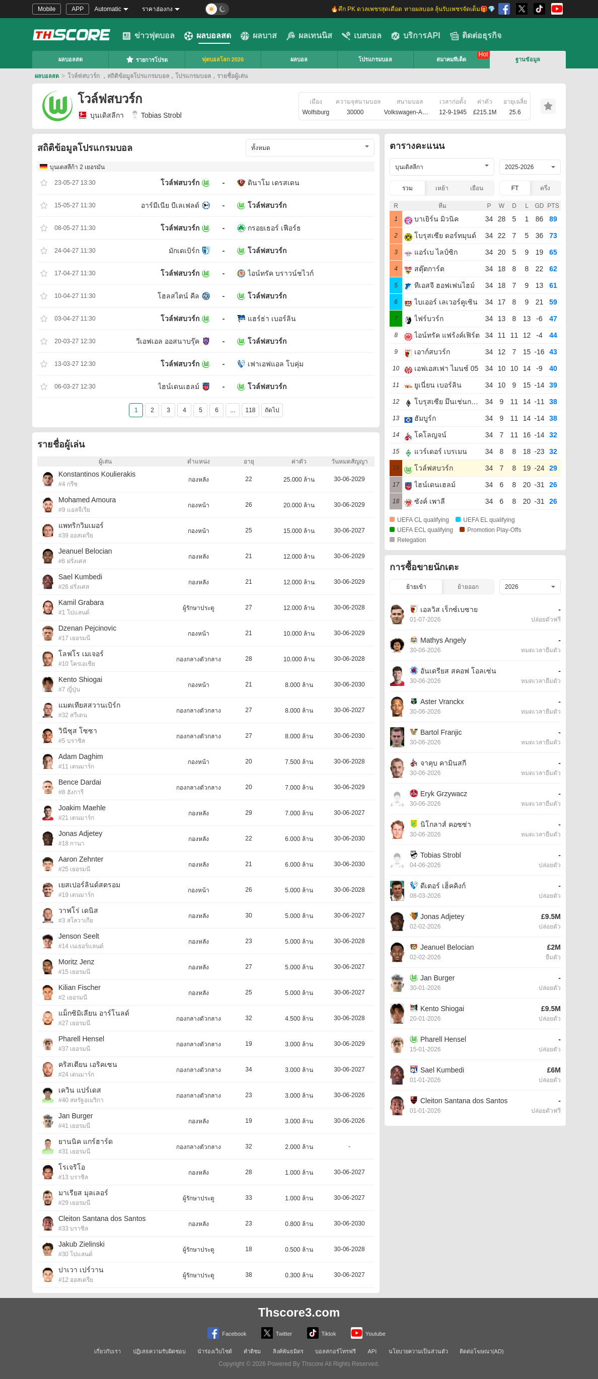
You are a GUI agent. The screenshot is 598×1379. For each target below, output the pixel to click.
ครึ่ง (545, 188)
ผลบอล (299, 59)
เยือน (476, 188)
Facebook (226, 1333)
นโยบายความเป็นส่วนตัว (418, 1351)
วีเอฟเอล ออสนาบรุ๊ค (167, 341)
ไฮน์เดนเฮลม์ (178, 386)
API (372, 1351)
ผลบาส (259, 35)
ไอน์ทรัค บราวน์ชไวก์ (281, 273)
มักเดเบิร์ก (184, 251)
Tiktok (321, 1333)
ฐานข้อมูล (527, 59)
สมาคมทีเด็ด (451, 59)
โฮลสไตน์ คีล (178, 296)
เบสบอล (362, 35)
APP (77, 9)
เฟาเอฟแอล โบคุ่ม (276, 364)
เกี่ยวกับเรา (107, 1351)
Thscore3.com (299, 1312)
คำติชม (252, 1351)
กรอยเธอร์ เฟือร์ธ (274, 228)
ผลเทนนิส (309, 35)
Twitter (276, 1333)
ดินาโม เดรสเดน (274, 183)
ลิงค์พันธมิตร (288, 1351)
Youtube (368, 1333)
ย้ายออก (468, 586)
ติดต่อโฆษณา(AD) (482, 1351)
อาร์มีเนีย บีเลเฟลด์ (170, 205)
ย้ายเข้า (416, 586)
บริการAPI (415, 35)
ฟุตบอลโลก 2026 (223, 59)
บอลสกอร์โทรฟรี (335, 1351)
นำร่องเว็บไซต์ (214, 1351)
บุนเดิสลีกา (101, 115)
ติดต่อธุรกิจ (475, 35)
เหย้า (441, 188)
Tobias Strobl (156, 115)
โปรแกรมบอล (375, 59)
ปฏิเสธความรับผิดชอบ (159, 1351)
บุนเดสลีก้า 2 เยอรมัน (77, 167)
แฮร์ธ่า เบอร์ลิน (272, 319)
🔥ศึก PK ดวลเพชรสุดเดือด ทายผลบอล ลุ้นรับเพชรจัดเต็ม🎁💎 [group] (413, 9)
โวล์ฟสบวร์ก (180, 183)
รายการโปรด (147, 59)
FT (515, 188)
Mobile (46, 9)
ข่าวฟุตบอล (148, 35)
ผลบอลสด (207, 35)
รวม (407, 188)
